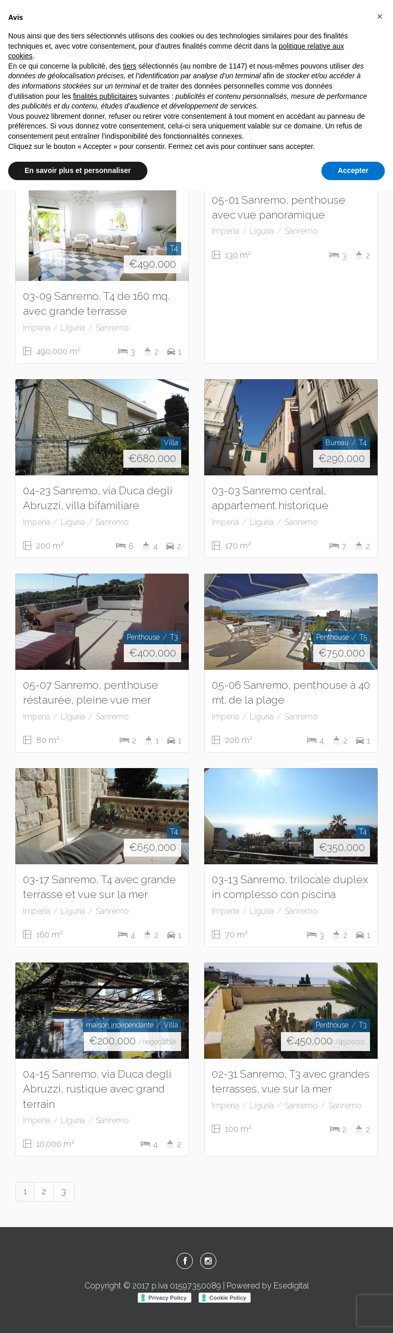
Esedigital (291, 1286)
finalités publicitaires (105, 96)
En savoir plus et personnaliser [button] (78, 170)
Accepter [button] (353, 170)
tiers (129, 66)
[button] (380, 16)
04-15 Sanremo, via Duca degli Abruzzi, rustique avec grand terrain (97, 1088)
